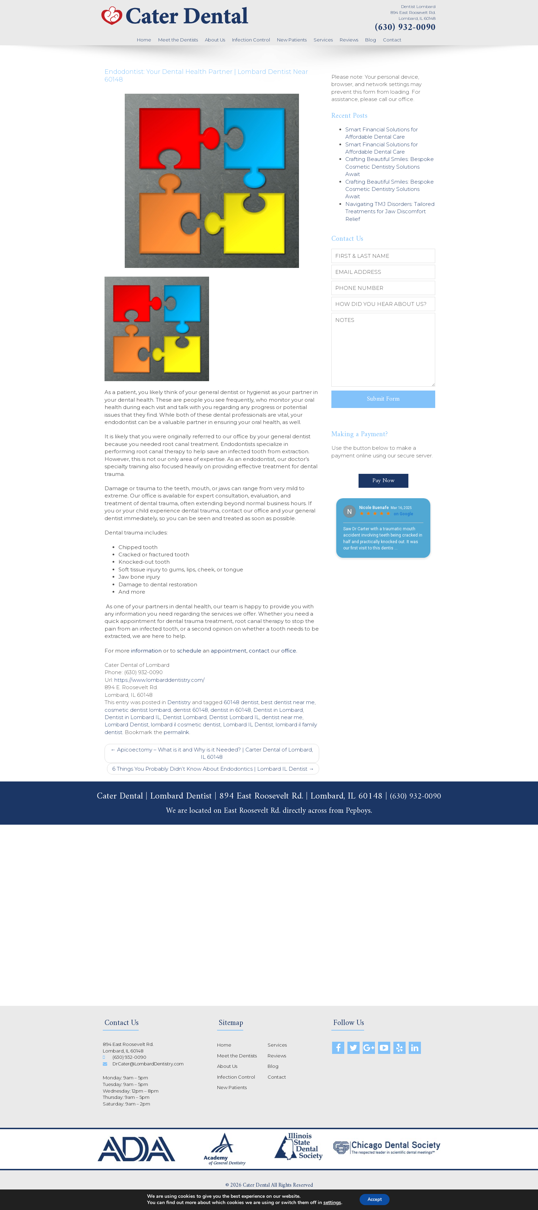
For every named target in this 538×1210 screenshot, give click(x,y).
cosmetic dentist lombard (138, 710)
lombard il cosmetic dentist (186, 724)
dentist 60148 (190, 710)
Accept (374, 1199)
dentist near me (282, 717)
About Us (215, 40)
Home (144, 40)
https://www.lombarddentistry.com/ (159, 680)
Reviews (349, 40)
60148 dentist (241, 702)
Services (323, 40)
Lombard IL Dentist (248, 724)
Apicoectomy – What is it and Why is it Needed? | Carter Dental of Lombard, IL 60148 (211, 753)
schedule (189, 650)
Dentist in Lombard (278, 710)
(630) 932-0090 (405, 28)
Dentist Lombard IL (234, 717)
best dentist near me (288, 702)
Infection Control (251, 40)
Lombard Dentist (126, 724)
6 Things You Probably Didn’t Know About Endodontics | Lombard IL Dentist (213, 768)
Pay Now (383, 475)
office (288, 650)
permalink (176, 732)
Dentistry (179, 702)
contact (259, 650)
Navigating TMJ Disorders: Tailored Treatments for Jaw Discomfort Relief (390, 211)
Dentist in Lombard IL (132, 717)
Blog (370, 40)
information (146, 650)
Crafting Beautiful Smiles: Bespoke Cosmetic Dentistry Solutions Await (389, 166)
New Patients (292, 40)
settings (329, 1202)
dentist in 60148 (230, 710)
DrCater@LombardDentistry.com (151, 1063)
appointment (228, 650)
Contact (392, 40)
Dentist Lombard (185, 717)
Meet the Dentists (178, 40)
